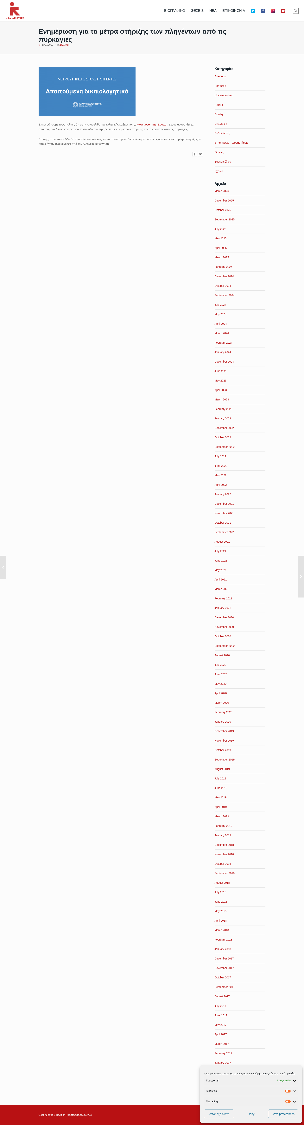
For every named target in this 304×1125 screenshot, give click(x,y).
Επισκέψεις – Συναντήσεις (231, 142)
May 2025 (220, 238)
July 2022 (220, 456)
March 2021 (222, 589)
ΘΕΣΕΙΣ (197, 11)
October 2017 (223, 977)
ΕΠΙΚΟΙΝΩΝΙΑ (233, 11)
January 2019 (223, 835)
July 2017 (220, 1005)
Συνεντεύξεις (223, 161)
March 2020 (222, 702)
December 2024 (224, 276)
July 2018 (220, 892)
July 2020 (220, 664)
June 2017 (221, 1015)
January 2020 (223, 721)
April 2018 (221, 920)
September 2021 (225, 532)
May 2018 (220, 911)
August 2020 (222, 655)
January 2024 (223, 352)
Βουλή (219, 114)
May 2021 (220, 570)
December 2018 (224, 844)
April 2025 (221, 247)
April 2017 (221, 1034)
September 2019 (225, 759)
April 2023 (221, 390)
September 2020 (225, 645)
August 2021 (222, 541)
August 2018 (222, 882)
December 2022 (224, 427)
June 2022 (221, 465)
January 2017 (223, 1062)
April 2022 (221, 484)
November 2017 (224, 968)
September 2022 (225, 446)
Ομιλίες (219, 152)
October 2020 (223, 636)
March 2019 (222, 816)
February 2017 (223, 1053)
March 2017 (222, 1043)
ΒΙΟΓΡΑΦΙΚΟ (174, 11)
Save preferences (283, 1114)
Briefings (220, 76)
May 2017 (220, 1024)
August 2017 (222, 996)
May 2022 (220, 475)
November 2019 (224, 740)
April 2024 (221, 323)
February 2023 (223, 409)
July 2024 (220, 304)
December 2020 (224, 617)
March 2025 (222, 257)
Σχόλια (219, 171)
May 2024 (220, 314)
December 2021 (224, 503)
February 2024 (223, 342)
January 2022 (223, 494)
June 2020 (221, 674)
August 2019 (222, 769)
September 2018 (225, 873)
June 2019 (221, 788)
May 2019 (220, 797)
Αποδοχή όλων (219, 1114)
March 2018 (222, 930)
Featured (220, 85)
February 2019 (223, 825)
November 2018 (224, 854)
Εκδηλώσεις (222, 133)
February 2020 (223, 712)
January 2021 (223, 607)
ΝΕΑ (213, 11)
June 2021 (221, 560)
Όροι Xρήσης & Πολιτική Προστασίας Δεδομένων (65, 1114)
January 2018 (223, 949)
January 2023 (223, 418)
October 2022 (223, 437)
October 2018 (223, 863)
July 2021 (220, 551)
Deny (251, 1114)
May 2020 (220, 683)
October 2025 (223, 210)
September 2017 (225, 986)
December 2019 (224, 731)
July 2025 (220, 228)
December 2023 (224, 361)
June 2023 (221, 371)
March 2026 (222, 191)
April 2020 (221, 693)
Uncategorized (224, 95)
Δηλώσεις (64, 45)
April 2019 (221, 806)
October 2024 (223, 285)
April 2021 (221, 579)
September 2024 (225, 295)
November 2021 (224, 513)
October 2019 (223, 750)
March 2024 (222, 333)
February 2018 (223, 939)
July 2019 (220, 778)
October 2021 (223, 522)
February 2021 (223, 598)
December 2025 (224, 200)
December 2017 (224, 958)
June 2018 (221, 901)
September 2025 (225, 219)
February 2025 (223, 266)
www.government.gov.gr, (152, 124)
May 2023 (220, 380)
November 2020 (224, 626)
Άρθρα (219, 104)
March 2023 (222, 399)
